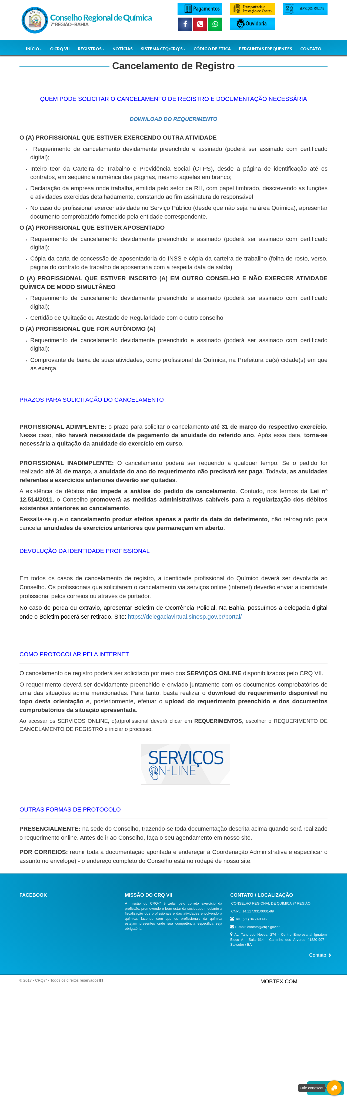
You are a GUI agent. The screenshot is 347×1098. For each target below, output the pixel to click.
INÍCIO (34, 48)
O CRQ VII (60, 48)
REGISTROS (91, 48)
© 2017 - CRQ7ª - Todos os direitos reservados (58, 980)
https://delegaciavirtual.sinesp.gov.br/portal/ (185, 616)
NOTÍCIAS (122, 48)
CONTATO (310, 48)
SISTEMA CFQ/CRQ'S (163, 48)
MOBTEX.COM (279, 981)
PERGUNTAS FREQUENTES (265, 48)
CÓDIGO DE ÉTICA (212, 48)
